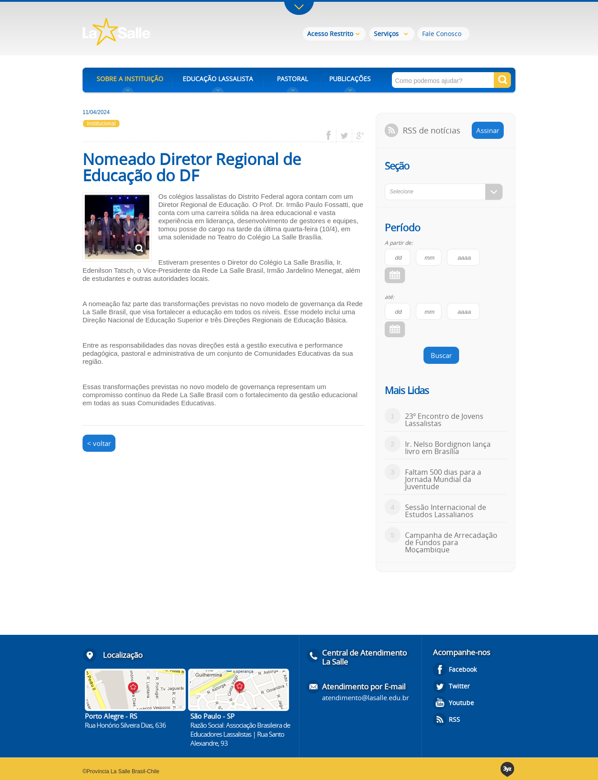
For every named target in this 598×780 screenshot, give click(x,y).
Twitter (459, 686)
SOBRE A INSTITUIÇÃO (130, 78)
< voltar (99, 443)
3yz (508, 769)
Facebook (463, 669)
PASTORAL (292, 78)
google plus (358, 135)
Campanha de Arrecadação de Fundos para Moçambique (451, 542)
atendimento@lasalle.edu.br (365, 697)
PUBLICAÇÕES (350, 78)
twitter (344, 135)
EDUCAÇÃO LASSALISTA (218, 78)
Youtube (461, 702)
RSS (454, 719)
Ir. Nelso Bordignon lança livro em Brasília (448, 447)
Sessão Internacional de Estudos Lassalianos (445, 510)
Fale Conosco (441, 33)
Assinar (487, 130)
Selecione (402, 191)
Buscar (441, 355)
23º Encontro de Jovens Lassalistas (444, 419)
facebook (332, 135)
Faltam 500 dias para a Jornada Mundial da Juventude (443, 479)
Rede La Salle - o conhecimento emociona (154, 32)
